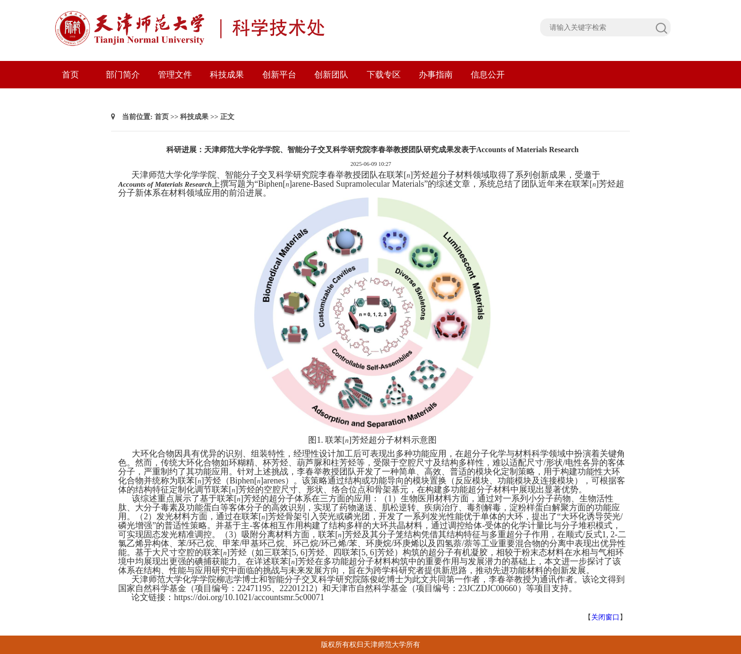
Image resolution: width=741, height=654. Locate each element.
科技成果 (227, 74)
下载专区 (384, 74)
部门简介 (123, 74)
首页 (70, 74)
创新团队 (331, 74)
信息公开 (488, 74)
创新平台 (279, 74)
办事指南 (436, 74)
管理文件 (175, 74)
